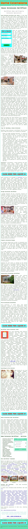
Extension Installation (15, 503)
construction (7, 357)
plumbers (17, 469)
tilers (23, 465)
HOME (11, 5)
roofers (13, 463)
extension (21, 72)
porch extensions (23, 348)
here (8, 485)
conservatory (16, 289)
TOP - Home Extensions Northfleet (8, 510)
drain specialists (5, 470)
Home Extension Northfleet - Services (13, 436)
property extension (16, 36)
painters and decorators (13, 468)
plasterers (15, 474)
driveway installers (12, 464)
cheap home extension (12, 348)
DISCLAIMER (25, 5)
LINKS (14, 5)
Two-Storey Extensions (17, 490)
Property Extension (5, 493)
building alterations (11, 343)
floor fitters (24, 471)
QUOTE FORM (12, 361)
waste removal (10, 471)
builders (16, 86)
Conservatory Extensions (6, 495)
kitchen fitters (12, 472)
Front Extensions (10, 505)
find (4, 419)
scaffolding (3, 469)
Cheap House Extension (13, 499)
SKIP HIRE (22, 470)
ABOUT (17, 5)
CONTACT (20, 5)
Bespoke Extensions (12, 494)
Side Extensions (7, 490)
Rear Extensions (16, 493)
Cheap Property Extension (14, 500)
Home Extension (23, 494)
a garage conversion (15, 71)
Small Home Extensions (18, 495)
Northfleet (20, 177)
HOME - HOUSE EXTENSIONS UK (14, 516)
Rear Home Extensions (21, 492)
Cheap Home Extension (13, 496)
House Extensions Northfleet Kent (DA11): (10, 15)
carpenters (24, 463)
